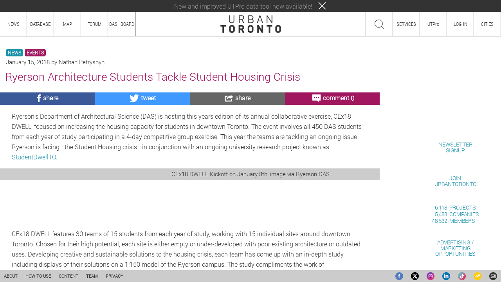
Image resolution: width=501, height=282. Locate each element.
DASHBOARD (121, 23)
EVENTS (35, 53)
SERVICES (406, 23)
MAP (67, 23)
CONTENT (68, 276)
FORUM (94, 23)
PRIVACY (114, 276)
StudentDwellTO (34, 157)
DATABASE (40, 23)
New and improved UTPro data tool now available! (243, 6)
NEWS (14, 53)
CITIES (487, 23)
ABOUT (11, 276)
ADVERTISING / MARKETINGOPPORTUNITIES (455, 248)
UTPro (433, 23)
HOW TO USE (38, 276)
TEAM (92, 276)
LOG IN (460, 23)
